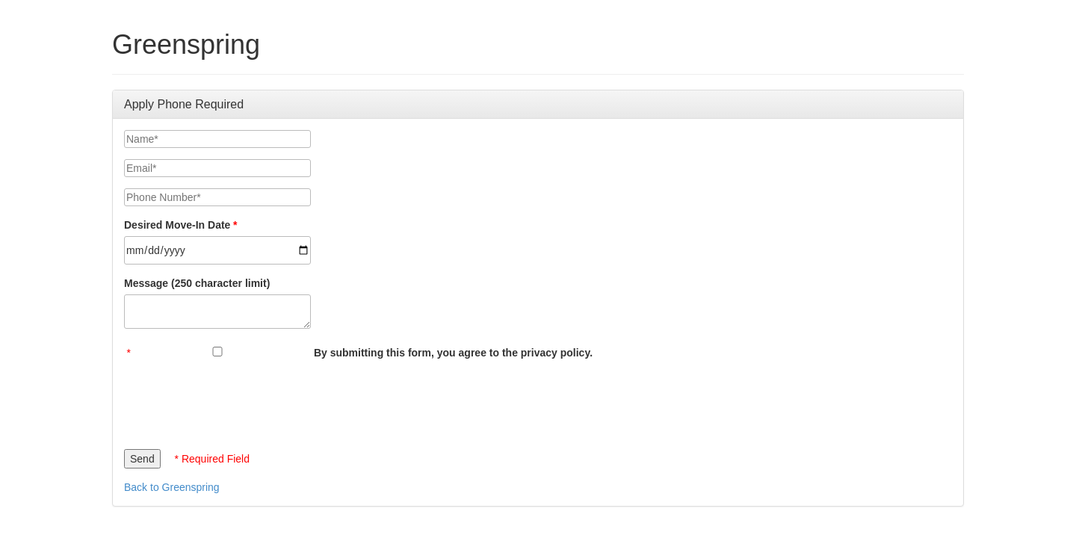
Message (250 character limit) (197, 283)
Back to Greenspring (172, 487)
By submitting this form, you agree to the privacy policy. (453, 353)
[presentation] (237, 400)
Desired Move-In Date (177, 225)
